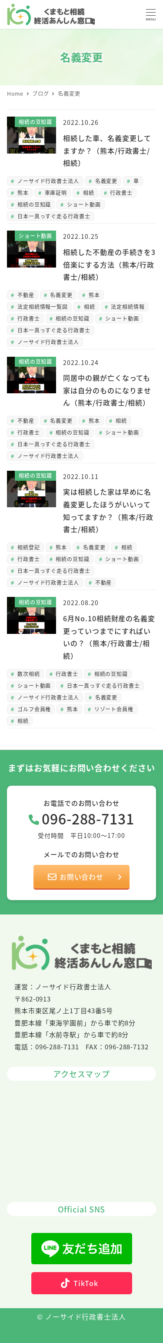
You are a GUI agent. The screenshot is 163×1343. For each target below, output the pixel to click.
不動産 (25, 294)
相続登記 (28, 547)
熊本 (22, 192)
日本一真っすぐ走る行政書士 (53, 216)
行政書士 (120, 192)
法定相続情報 (126, 306)
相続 (87, 192)
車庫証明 (55, 192)
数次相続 (28, 673)
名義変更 (105, 180)
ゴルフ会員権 (33, 709)
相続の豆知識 (33, 204)
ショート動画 (82, 204)
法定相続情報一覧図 (42, 306)
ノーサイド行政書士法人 (47, 180)
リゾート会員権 (113, 709)
